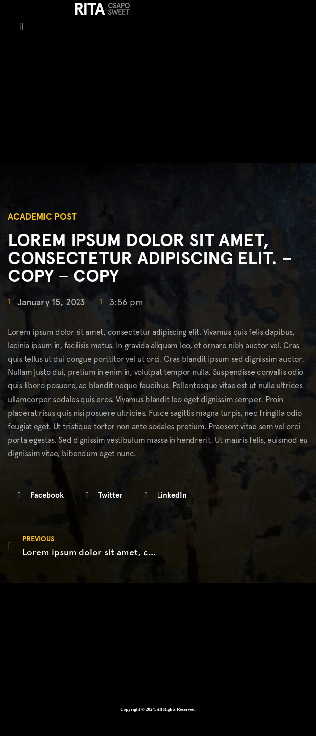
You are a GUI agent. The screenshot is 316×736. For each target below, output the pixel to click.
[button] (21, 26)
